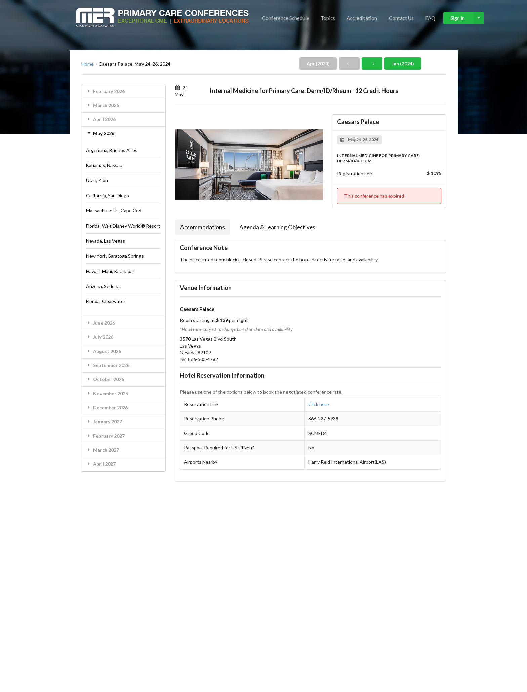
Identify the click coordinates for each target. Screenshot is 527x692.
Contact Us (401, 18)
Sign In (467, 18)
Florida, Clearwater (105, 301)
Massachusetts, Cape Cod (113, 210)
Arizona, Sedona (103, 286)
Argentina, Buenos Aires (111, 150)
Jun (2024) (403, 63)
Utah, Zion (97, 180)
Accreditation (362, 18)
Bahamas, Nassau (104, 165)
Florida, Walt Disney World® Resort (123, 226)
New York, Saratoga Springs (115, 256)
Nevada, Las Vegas (105, 241)
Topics (328, 18)
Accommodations (202, 227)
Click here (318, 404)
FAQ (430, 18)
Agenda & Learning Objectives (277, 227)
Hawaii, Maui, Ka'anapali (110, 271)
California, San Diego (107, 195)
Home (87, 64)
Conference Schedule (285, 18)
